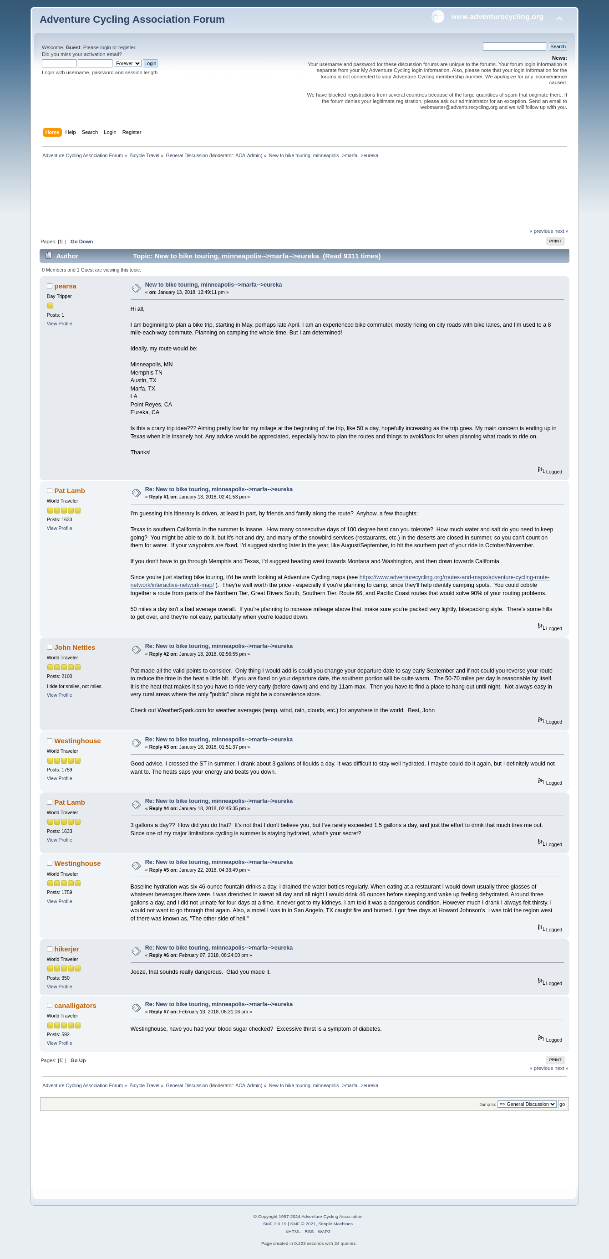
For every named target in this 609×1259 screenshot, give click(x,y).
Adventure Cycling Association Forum (132, 19)
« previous (541, 231)
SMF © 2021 (303, 1223)
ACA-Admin (248, 155)
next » (561, 231)
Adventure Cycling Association (331, 1216)
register (126, 47)
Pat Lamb (70, 490)
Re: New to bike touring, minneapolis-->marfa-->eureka (219, 489)
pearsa (65, 286)
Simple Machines (335, 1223)
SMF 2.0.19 (275, 1223)
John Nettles (75, 647)
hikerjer (67, 949)
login (105, 47)
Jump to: (487, 1104)
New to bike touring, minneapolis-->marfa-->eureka (213, 285)
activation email (101, 54)
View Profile (59, 323)
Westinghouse (78, 741)
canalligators (75, 1005)
